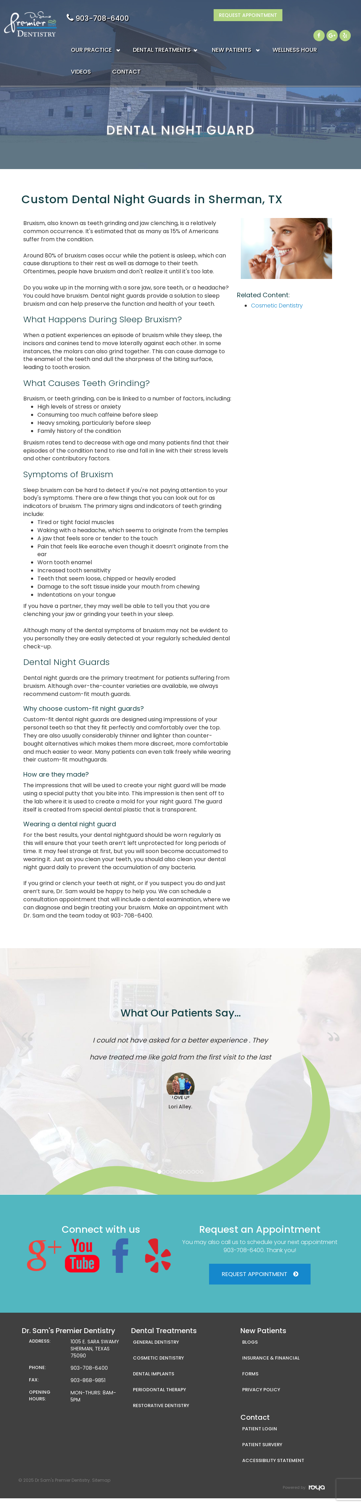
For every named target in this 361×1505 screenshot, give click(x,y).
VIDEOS (81, 57)
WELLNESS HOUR (295, 35)
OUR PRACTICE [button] (91, 35)
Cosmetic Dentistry (277, 305)
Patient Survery (262, 1451)
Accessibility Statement (273, 1467)
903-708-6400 (252, 18)
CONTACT (126, 57)
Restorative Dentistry (161, 1412)
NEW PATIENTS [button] (231, 35)
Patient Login (259, 1435)
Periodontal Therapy (159, 1396)
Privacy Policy (261, 1396)
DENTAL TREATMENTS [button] (162, 35)
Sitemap (101, 1487)
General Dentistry (156, 1348)
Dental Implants (153, 1380)
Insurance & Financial (271, 1364)
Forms (250, 1380)
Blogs (250, 1348)
